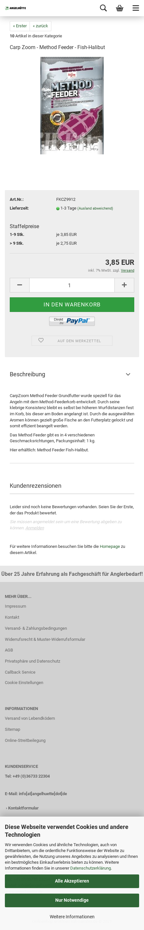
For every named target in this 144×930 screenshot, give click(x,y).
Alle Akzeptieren (72, 881)
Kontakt (12, 617)
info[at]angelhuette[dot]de (43, 793)
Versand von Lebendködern (30, 718)
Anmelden (34, 527)
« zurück (40, 25)
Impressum (15, 606)
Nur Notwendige (72, 900)
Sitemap (12, 729)
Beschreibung (27, 374)
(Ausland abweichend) (95, 208)
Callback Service (20, 672)
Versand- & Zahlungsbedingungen (36, 628)
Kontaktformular (23, 808)
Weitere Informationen (72, 916)
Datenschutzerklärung (90, 868)
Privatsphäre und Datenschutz (32, 661)
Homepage (110, 546)
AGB (9, 650)
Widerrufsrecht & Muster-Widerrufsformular (45, 639)
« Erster (20, 25)
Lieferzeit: (19, 208)
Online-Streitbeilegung (25, 740)
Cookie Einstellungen (24, 682)
